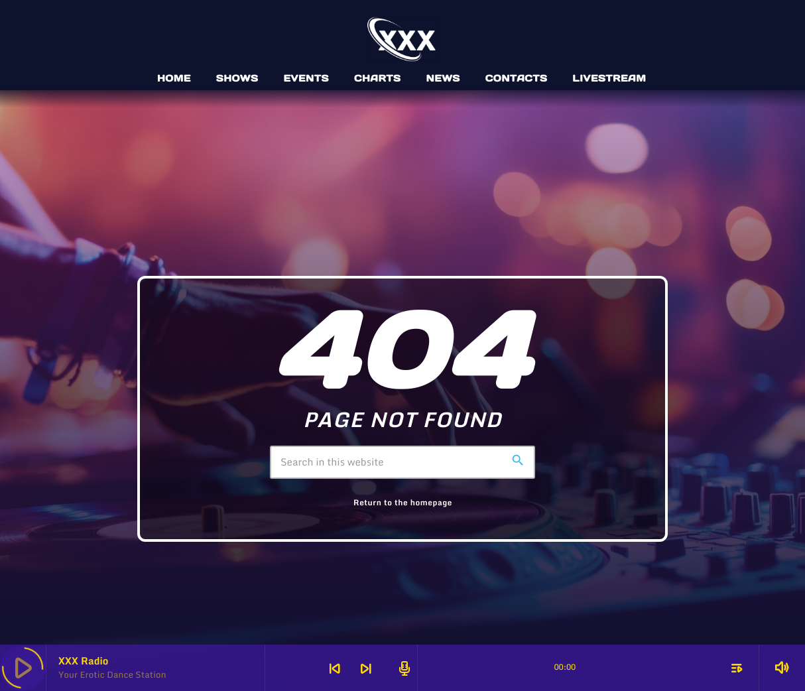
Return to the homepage (402, 503)
